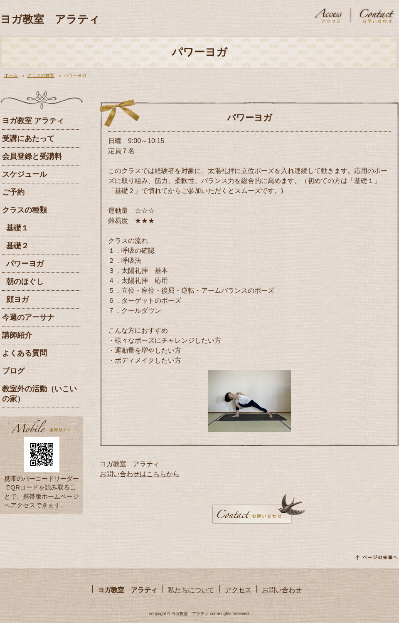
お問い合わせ (282, 589)
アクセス (238, 589)
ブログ (13, 371)
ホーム (11, 75)
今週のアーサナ (28, 317)
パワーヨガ (25, 264)
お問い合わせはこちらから (140, 473)
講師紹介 (17, 335)
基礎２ (17, 246)
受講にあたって (28, 138)
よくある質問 (24, 353)
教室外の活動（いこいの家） (39, 394)
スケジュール (24, 174)
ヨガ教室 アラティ (50, 19)
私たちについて (191, 589)
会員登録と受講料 (32, 156)
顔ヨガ (17, 299)
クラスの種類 (40, 75)
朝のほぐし (25, 281)
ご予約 (13, 192)
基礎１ (17, 228)
